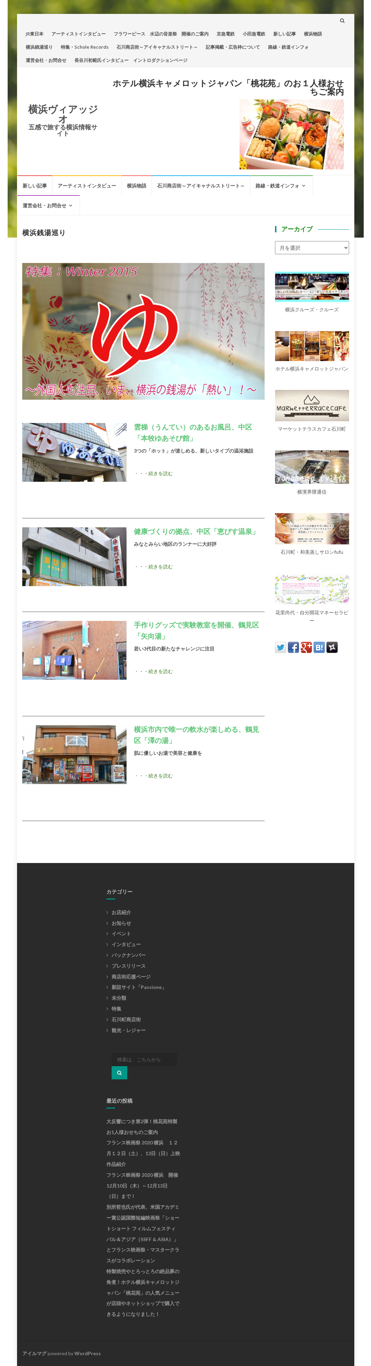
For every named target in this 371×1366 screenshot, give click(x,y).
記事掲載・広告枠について (233, 47)
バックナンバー (129, 955)
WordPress (87, 1353)
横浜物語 (313, 34)
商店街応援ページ (131, 977)
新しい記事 (284, 34)
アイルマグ (34, 1353)
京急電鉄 (226, 34)
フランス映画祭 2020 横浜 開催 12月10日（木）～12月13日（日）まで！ (144, 1185)
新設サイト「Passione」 (139, 987)
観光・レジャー (129, 1030)
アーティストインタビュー (78, 34)
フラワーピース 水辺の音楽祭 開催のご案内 (161, 34)
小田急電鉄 (254, 34)
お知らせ (121, 923)
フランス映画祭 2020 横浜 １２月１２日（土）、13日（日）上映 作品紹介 (145, 1153)
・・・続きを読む (153, 473)
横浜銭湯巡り (39, 47)
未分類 (119, 998)
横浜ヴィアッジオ (63, 114)
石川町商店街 (126, 1019)
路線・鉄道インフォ (288, 47)
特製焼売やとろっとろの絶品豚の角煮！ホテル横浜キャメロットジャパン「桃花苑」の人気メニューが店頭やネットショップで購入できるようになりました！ (142, 1292)
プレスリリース (129, 966)
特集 (116, 1009)
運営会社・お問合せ (46, 60)
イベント (121, 933)
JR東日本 (34, 34)
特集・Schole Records (84, 47)
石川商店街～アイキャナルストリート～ (157, 47)
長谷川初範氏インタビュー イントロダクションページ (130, 60)
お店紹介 (121, 912)
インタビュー (126, 944)
